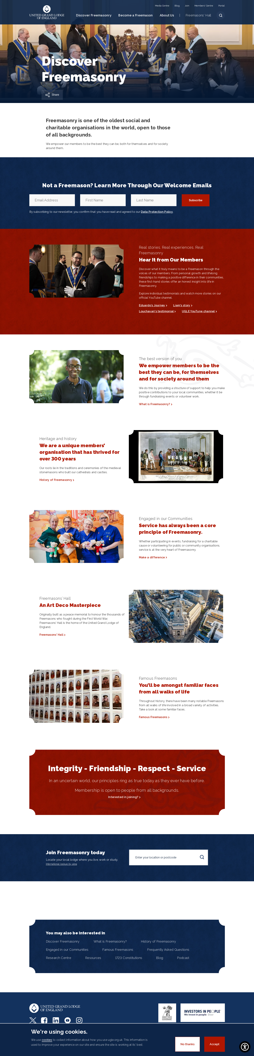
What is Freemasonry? (154, 404)
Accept (214, 1044)
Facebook (44, 1020)
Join (187, 5)
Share (55, 94)
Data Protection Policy (157, 211)
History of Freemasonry (55, 480)
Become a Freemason (135, 15)
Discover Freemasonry (93, 15)
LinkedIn (56, 1020)
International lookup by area (61, 864)
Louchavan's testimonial (156, 311)
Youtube (68, 1020)
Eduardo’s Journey (152, 305)
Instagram (79, 1020)
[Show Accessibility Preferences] (245, 1047)
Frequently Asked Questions (168, 949)
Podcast (183, 958)
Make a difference (152, 557)
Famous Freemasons (153, 717)
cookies (47, 1040)
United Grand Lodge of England (46, 12)
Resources (93, 958)
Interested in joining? (123, 797)
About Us (167, 15)
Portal (221, 5)
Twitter (32, 1020)
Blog (177, 5)
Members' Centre (203, 5)
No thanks (187, 1044)
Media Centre (162, 5)
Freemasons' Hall (198, 15)
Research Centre (58, 958)
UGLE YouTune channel (198, 311)
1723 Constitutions (128, 958)
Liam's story (181, 305)
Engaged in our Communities (67, 949)
